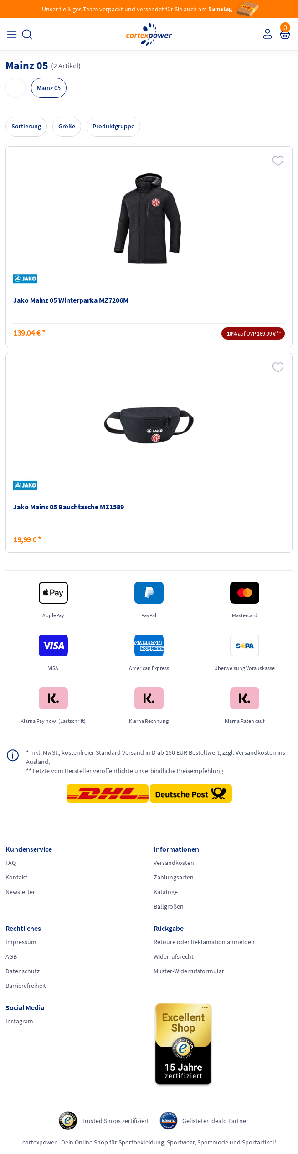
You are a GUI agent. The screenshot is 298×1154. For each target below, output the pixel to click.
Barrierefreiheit (25, 985)
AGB (11, 956)
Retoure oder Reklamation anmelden (204, 942)
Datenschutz (22, 971)
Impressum (20, 942)
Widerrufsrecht (174, 956)
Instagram (19, 1021)
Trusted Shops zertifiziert (115, 1121)
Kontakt (16, 877)
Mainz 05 (49, 88)
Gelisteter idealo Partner (215, 1121)
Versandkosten (174, 863)
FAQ (10, 863)
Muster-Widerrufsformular (189, 971)
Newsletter (20, 892)
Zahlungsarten (174, 877)
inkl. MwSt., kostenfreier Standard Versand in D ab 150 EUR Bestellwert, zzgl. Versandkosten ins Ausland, (155, 757)
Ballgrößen (169, 906)
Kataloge (166, 892)
